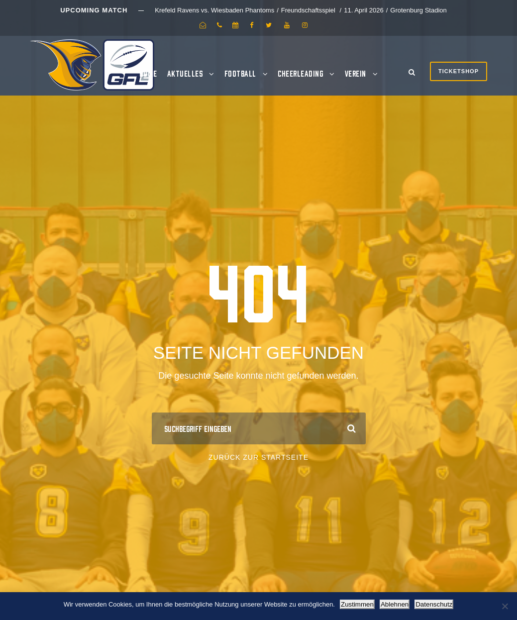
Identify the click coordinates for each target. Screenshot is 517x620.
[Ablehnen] (505, 606)
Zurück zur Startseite (258, 457)
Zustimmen (357, 604)
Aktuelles (185, 73)
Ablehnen (395, 604)
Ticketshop (458, 71)
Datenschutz (433, 604)
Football (240, 73)
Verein (355, 73)
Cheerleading (300, 73)
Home (148, 73)
